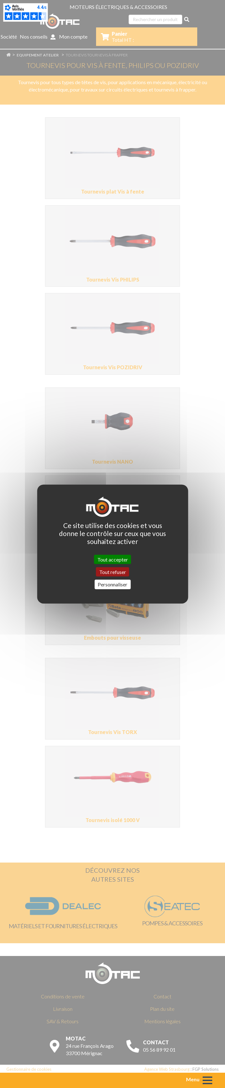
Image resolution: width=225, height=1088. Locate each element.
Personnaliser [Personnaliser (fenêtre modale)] (112, 584)
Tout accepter (112, 559)
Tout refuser (112, 572)
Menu (192, 1079)
